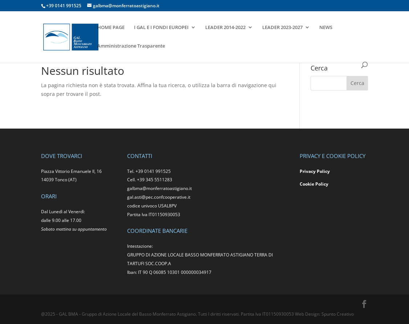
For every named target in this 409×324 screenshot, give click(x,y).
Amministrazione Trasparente (131, 46)
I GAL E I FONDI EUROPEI (161, 28)
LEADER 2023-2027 (282, 28)
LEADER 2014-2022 (225, 28)
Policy (321, 184)
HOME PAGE (111, 28)
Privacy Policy (315, 171)
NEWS (325, 28)
